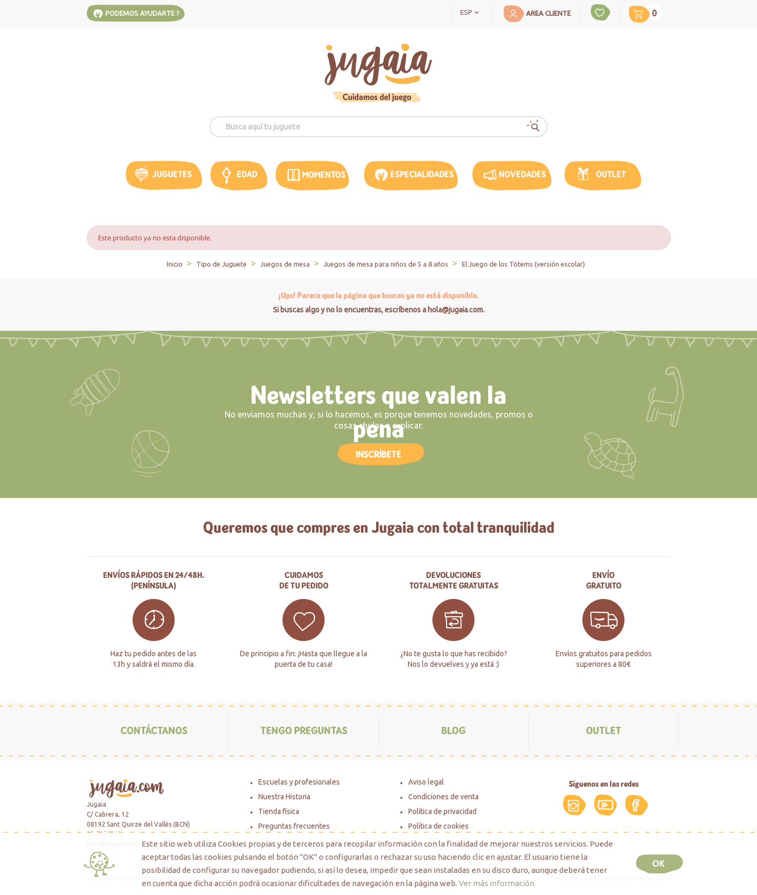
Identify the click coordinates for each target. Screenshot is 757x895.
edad (247, 174)
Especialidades (422, 174)
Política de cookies (438, 826)
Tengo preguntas (303, 731)
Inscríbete (378, 454)
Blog (453, 731)
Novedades (522, 174)
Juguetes (172, 174)
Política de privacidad (442, 811)
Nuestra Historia (284, 796)
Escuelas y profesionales (299, 782)
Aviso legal (426, 782)
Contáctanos (153, 731)
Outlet (611, 174)
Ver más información (496, 883)
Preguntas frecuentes (294, 826)
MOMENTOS (324, 175)
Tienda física (278, 811)
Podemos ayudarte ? (142, 13)
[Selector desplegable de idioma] (471, 11)
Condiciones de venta (443, 796)
